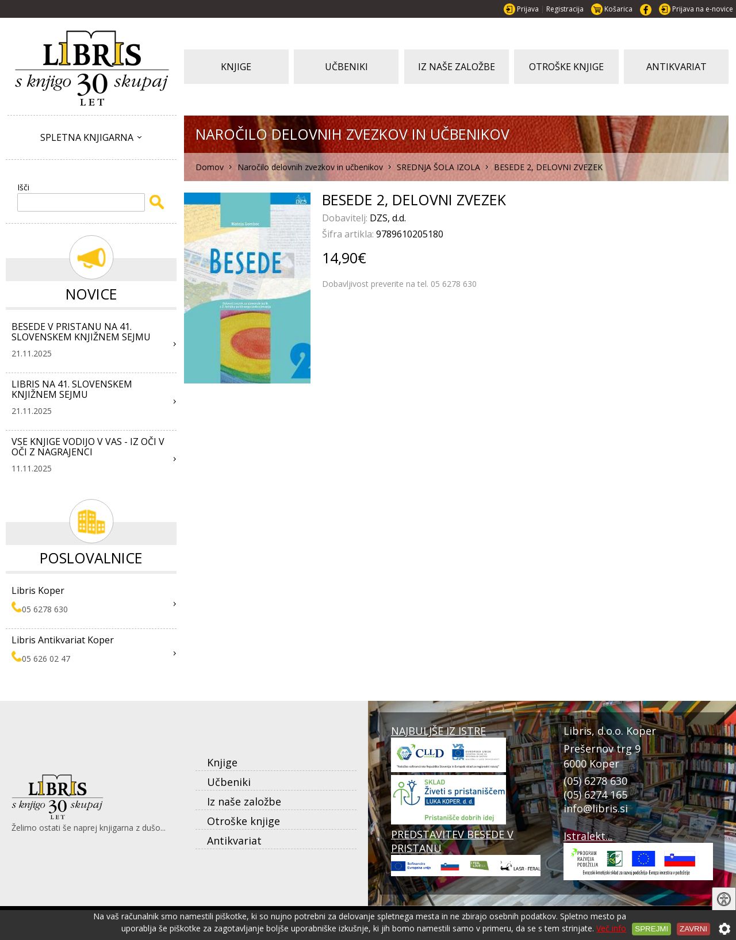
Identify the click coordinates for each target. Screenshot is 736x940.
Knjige (222, 762)
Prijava (528, 9)
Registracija (565, 9)
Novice (91, 294)
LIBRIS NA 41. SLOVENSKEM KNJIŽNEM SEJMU (72, 389)
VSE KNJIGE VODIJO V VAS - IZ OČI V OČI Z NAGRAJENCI (88, 446)
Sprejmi (651, 928)
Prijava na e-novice (702, 9)
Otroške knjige (243, 821)
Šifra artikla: (349, 234)
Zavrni (693, 928)
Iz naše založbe (244, 801)
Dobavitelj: (346, 218)
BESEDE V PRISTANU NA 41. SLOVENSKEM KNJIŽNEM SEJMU (81, 331)
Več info (611, 928)
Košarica (618, 9)
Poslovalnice (91, 557)
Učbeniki (229, 782)
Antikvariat (234, 840)
